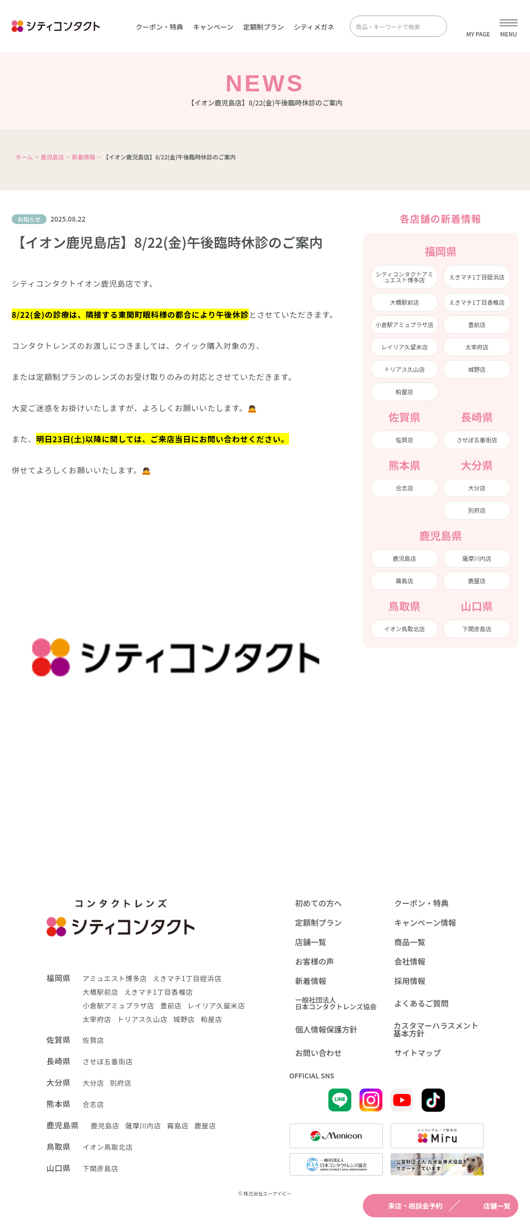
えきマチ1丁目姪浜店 (476, 277)
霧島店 (404, 580)
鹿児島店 (52, 157)
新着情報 (83, 157)
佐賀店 (404, 439)
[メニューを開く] (508, 26)
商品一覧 (410, 942)
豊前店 (476, 324)
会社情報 (410, 961)
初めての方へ (318, 903)
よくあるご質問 (421, 1003)
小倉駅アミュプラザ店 (405, 324)
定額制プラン (263, 27)
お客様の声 (314, 961)
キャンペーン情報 (425, 922)
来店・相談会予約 (407, 1205)
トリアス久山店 (404, 369)
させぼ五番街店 (476, 439)
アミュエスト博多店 (115, 978)
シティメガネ (314, 27)
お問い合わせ (318, 1052)
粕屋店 (404, 391)
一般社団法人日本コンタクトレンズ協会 (336, 1003)
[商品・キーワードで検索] (391, 26)
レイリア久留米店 (404, 347)
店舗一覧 (488, 1205)
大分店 (476, 488)
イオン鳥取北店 (404, 628)
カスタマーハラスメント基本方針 (436, 1029)
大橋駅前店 (404, 302)
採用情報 (410, 981)
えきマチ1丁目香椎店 (476, 302)
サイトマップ (417, 1052)
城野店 (476, 369)
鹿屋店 (476, 580)
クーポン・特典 (159, 27)
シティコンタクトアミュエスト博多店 (404, 277)
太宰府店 (476, 347)
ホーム (24, 157)
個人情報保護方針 (326, 1029)
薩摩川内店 (476, 558)
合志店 (404, 488)
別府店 (476, 510)
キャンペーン (213, 27)
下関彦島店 (476, 628)
